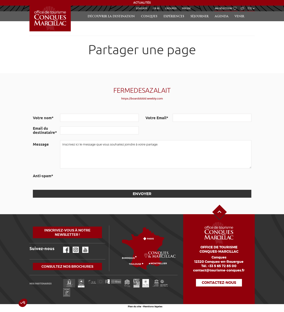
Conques (149, 16)
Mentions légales (152, 306)
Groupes (170, 8)
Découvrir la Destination (111, 16)
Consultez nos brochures (67, 266)
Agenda (221, 16)
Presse (186, 8)
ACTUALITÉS (142, 2)
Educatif (141, 8)
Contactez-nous (219, 282)
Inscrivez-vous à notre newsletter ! (67, 232)
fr (250, 8)
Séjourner (199, 16)
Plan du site (134, 306)
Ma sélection (223, 8)
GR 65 (156, 8)
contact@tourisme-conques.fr (219, 270)
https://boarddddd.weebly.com (142, 98)
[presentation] (88, 179)
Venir (239, 16)
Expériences (173, 16)
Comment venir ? (110, 225)
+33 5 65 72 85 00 (222, 266)
